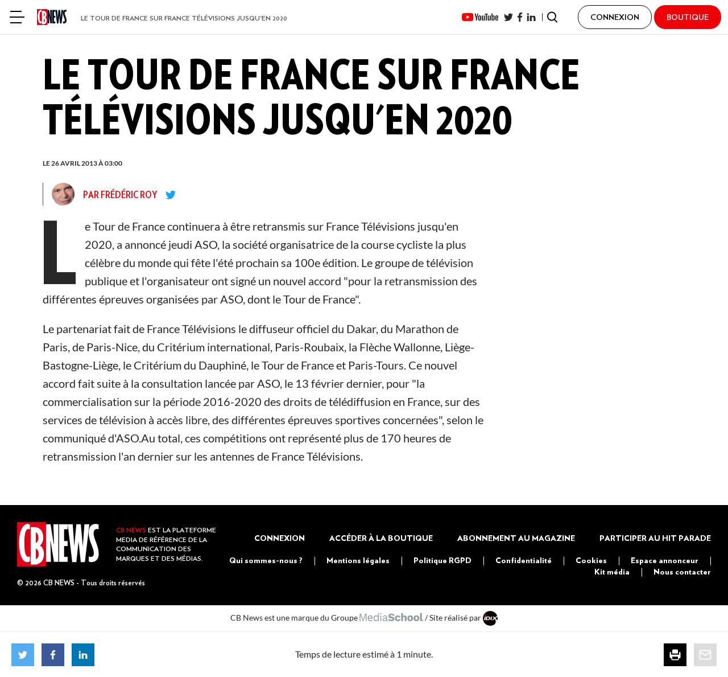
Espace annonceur (664, 560)
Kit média (612, 572)
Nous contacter (682, 572)
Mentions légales (358, 560)
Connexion (279, 538)
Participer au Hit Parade (655, 538)
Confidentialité (523, 560)
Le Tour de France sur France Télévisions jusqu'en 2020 (184, 18)
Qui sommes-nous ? (266, 560)
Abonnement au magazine (516, 538)
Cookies (591, 560)
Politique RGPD (442, 560)
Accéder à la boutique (381, 538)
